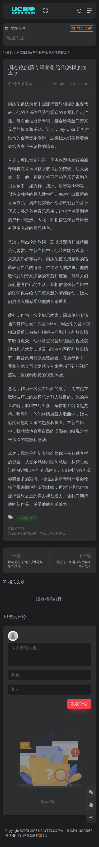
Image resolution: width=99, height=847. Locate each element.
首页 (10, 52)
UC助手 (43, 831)
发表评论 (79, 703)
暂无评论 (17, 616)
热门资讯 (27, 518)
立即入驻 (81, 28)
